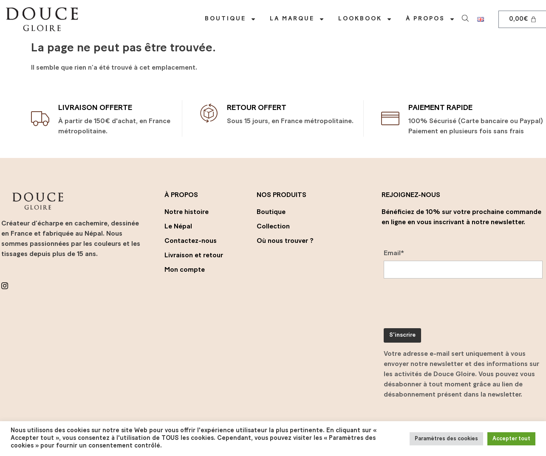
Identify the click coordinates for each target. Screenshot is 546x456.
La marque (297, 19)
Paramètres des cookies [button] (446, 439)
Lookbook (365, 19)
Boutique (230, 19)
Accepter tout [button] (511, 439)
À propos (430, 19)
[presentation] (448, 305)
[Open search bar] (466, 17)
